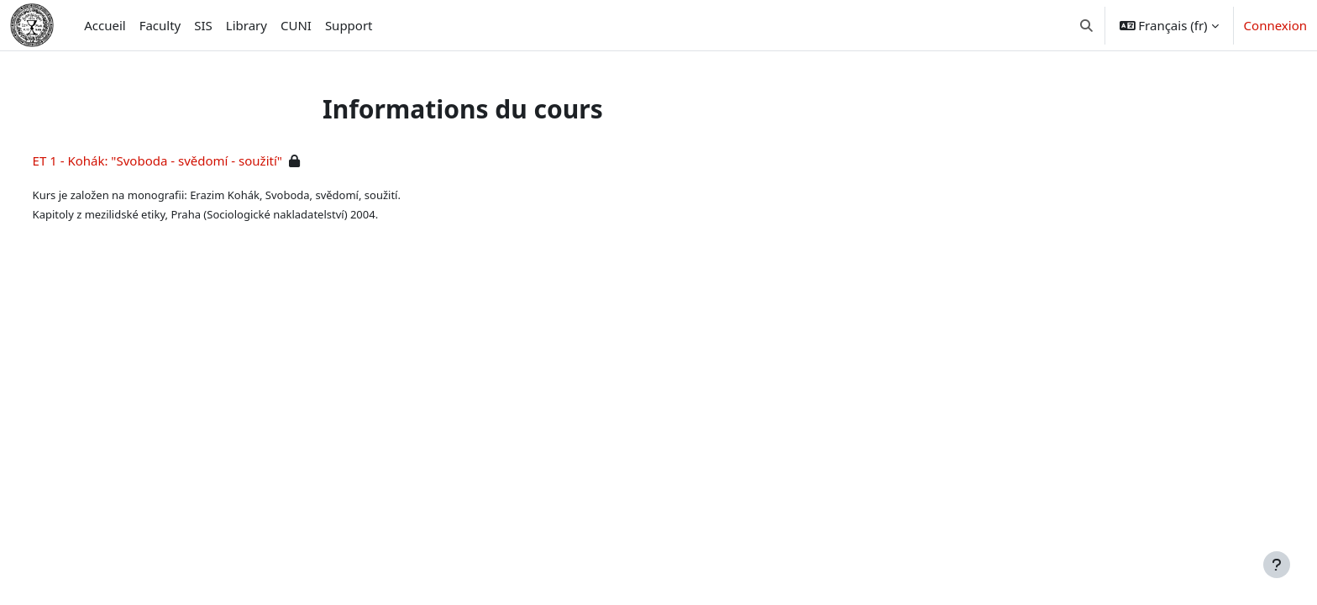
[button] (1086, 25)
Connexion (1275, 25)
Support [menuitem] (349, 25)
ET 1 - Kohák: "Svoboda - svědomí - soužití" (188, 160)
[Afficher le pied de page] (1276, 564)
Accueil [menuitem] (104, 25)
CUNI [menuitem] (296, 25)
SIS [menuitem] (203, 25)
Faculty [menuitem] (160, 25)
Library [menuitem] (246, 25)
